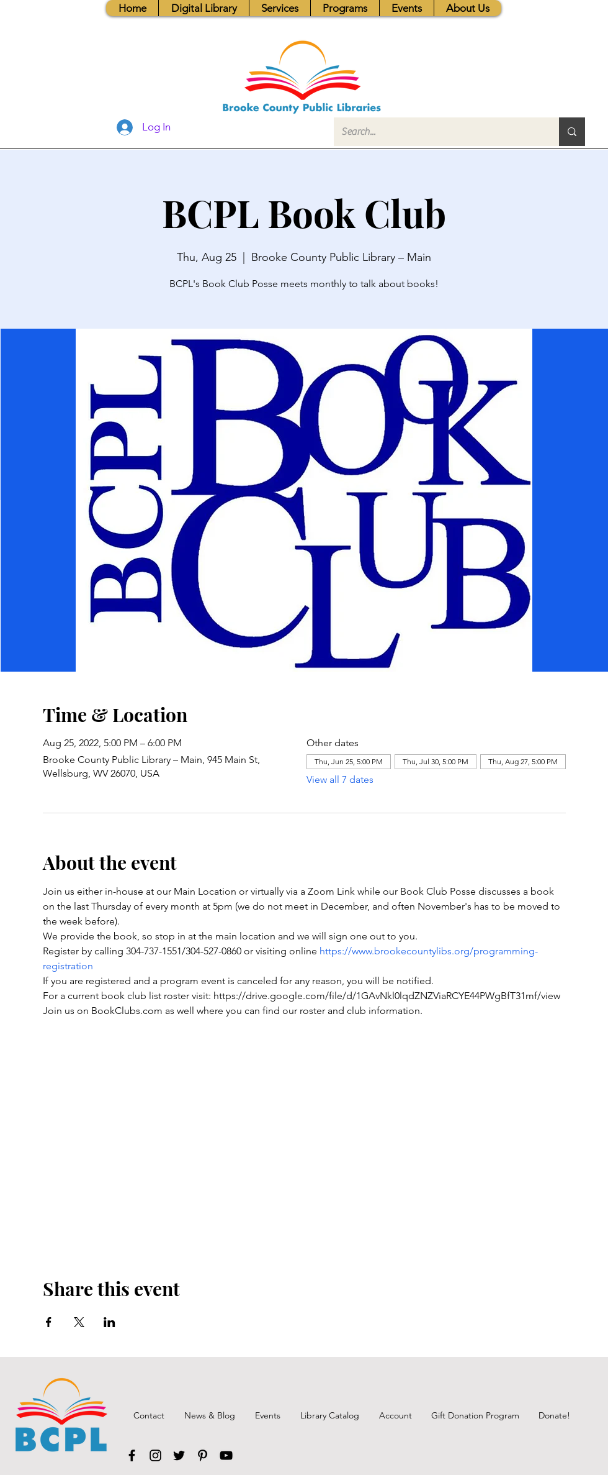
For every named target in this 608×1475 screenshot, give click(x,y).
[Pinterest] (202, 1455)
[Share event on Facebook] (49, 1322)
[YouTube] (226, 1455)
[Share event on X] (79, 1322)
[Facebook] (132, 1455)
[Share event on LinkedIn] (109, 1322)
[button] (279, 8)
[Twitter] (179, 1455)
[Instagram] (155, 1455)
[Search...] (437, 131)
